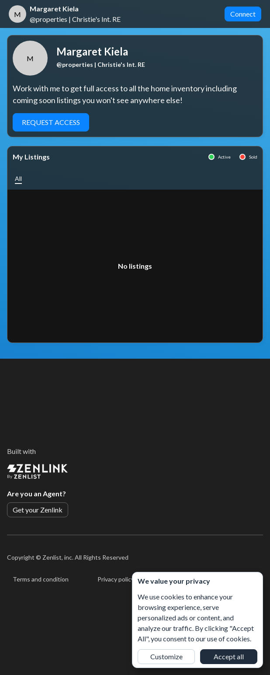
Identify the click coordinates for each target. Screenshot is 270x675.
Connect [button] (243, 14)
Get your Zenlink (37, 509)
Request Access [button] (51, 122)
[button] (18, 178)
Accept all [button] (229, 656)
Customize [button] (166, 656)
